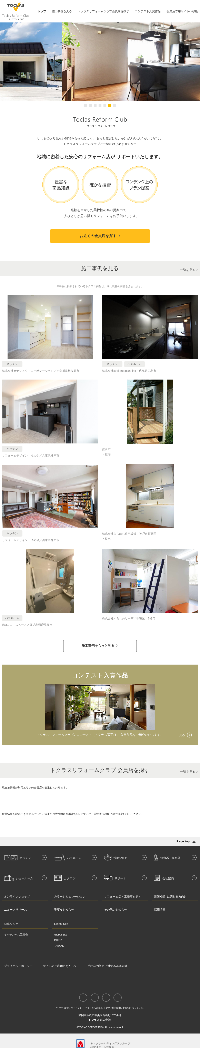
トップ (42, 11)
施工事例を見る (62, 11)
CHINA (58, 940)
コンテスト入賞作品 (148, 11)
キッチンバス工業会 (16, 934)
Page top (183, 841)
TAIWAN (59, 945)
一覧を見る (187, 270)
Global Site (60, 934)
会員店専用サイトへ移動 (182, 11)
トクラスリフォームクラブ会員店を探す (103, 11)
